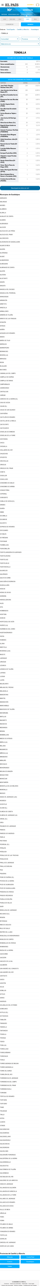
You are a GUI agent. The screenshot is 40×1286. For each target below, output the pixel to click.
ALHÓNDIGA (3, 253)
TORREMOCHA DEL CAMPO (8, 1082)
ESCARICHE (3, 519)
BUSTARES (3, 370)
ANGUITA (2, 286)
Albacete (10, 1257)
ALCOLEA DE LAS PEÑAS (7, 231)
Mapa (36, 14)
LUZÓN (2, 680)
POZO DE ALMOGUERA (7, 884)
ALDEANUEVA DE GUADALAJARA (10, 242)
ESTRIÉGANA (4, 538)
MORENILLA (3, 789)
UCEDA (2, 1118)
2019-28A (12, 19)
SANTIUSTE (3, 976)
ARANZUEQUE (4, 296)
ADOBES (2, 205)
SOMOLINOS (4, 1009)
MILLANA (3, 746)
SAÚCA (2, 979)
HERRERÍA (3, 596)
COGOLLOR (3, 475)
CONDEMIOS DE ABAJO (7, 483)
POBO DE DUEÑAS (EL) (7, 877)
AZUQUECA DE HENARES (7, 333)
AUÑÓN (2, 329)
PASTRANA (3, 841)
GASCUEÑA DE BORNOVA (7, 581)
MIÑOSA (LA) (4, 753)
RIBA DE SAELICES (5, 925)
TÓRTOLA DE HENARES (7, 1096)
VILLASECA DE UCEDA (6, 1206)
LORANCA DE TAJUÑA (6, 669)
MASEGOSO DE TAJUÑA (7, 709)
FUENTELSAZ (4, 559)
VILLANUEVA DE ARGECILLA (8, 1191)
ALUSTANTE (3, 278)
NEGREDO (3, 800)
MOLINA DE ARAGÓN (6, 771)
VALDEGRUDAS (4, 1147)
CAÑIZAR (2, 395)
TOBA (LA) (3, 1045)
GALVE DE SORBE (5, 578)
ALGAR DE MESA (5, 245)
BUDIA (2, 362)
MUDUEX (2, 793)
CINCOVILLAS (4, 461)
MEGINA (2, 731)
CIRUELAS (3, 464)
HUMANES (3, 640)
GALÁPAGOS (4, 574)
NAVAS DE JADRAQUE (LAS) (8, 797)
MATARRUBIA (4, 713)
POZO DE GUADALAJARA (7, 888)
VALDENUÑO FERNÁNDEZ (8, 1155)
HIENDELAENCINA (5, 600)
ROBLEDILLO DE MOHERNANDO (9, 936)
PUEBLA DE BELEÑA (6, 899)
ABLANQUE (3, 202)
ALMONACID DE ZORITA (7, 267)
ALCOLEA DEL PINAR (6, 234)
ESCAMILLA (3, 516)
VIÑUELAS (3, 1213)
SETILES (2, 994)
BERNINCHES (4, 351)
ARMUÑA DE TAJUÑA (6, 315)
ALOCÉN (2, 271)
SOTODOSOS (4, 1016)
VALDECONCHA (4, 1144)
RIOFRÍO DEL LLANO (6, 932)
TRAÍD (2, 1107)
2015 (27, 19)
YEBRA (2, 1220)
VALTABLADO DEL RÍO (6, 1177)
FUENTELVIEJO (4, 563)
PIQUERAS (3, 873)
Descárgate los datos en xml (20, 188)
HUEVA (2, 636)
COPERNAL (3, 494)
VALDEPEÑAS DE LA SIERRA (8, 1158)
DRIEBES (2, 505)
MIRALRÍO (3, 760)
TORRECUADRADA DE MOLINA (9, 1063)
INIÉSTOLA (3, 647)
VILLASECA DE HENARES (7, 1202)
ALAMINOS (3, 209)
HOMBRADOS (4, 611)
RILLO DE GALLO (5, 928)
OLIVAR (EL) (3, 808)
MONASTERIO (4, 775)
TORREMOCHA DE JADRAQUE (9, 1078)
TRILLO (2, 1114)
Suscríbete (30, 4)
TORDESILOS (4, 1056)
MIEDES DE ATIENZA (6, 738)
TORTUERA (3, 1100)
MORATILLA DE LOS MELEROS (9, 786)
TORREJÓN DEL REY (6, 1074)
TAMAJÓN (3, 1020)
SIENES (2, 998)
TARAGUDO (3, 1023)
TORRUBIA (3, 1093)
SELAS (2, 987)
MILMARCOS (4, 749)
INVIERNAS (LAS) (5, 651)
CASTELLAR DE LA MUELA (8, 421)
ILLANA (2, 643)
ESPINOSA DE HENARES (7, 527)
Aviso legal (31, 1283)
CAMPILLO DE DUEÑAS (7, 377)
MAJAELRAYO (4, 684)
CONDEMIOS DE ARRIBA (7, 486)
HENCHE (2, 589)
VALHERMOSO (4, 1173)
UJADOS (2, 1122)
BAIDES (2, 337)
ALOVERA (3, 275)
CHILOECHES (4, 454)
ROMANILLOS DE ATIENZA (8, 943)
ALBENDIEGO (4, 223)
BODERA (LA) (4, 355)
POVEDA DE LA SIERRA (7, 881)
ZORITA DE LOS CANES (7, 1246)
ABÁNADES (3, 198)
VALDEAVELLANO (5, 1136)
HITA (1, 607)
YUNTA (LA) (3, 1235)
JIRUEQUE (3, 662)
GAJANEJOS (4, 570)
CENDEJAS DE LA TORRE (7, 435)
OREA (1, 822)
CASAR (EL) (3, 406)
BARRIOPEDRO (4, 348)
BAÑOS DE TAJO (5, 340)
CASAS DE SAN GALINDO (7, 410)
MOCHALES (3, 764)
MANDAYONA (4, 695)
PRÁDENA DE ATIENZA (7, 892)
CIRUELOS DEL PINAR (6, 468)
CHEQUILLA (3, 446)
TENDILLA (3, 1034)
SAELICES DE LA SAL (6, 961)
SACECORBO (4, 954)
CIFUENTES (3, 457)
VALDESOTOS (4, 1166)
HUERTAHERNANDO (6, 632)
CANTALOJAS (4, 391)
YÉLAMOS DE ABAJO (6, 1224)
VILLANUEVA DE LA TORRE (8, 1195)
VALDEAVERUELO (5, 1140)
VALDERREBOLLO (5, 1162)
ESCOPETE (3, 523)
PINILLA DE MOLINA (6, 866)
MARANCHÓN (4, 702)
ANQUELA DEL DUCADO (7, 289)
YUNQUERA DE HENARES (7, 1231)
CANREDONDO (4, 388)
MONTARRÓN (4, 782)
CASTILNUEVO (4, 428)
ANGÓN (2, 282)
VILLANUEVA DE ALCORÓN (8, 1187)
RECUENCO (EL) (4, 914)
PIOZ (1, 870)
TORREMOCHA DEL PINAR (8, 1085)
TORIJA (2, 1060)
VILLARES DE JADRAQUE (7, 1198)
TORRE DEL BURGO (6, 1071)
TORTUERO (3, 1103)
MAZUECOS (3, 724)
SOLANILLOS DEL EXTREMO (8, 1005)
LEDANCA (3, 665)
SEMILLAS (3, 990)
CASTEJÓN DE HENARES (7, 417)
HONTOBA (3, 614)
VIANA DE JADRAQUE (6, 1184)
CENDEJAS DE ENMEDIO (7, 432)
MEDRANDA (3, 727)
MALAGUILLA (4, 691)
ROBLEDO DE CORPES (7, 939)
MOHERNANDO (4, 768)
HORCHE (2, 618)
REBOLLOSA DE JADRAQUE (8, 910)
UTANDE (2, 1125)
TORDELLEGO (4, 1049)
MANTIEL (3, 698)
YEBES (2, 1217)
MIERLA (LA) (3, 742)
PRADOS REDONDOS (6, 895)
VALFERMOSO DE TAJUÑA (8, 1169)
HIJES (2, 603)
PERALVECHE (4, 859)
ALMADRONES (4, 260)
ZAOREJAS (3, 1239)
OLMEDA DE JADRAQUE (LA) (8, 815)
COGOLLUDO (4, 479)
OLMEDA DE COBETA (6, 811)
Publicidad (24, 1283)
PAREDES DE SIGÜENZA (7, 833)
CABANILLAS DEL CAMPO (8, 373)
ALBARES (3, 220)
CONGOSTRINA (4, 490)
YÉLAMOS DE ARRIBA (6, 1228)
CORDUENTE (4, 497)
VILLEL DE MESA (5, 1209)
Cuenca (9, 1261)
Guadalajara (30, 1261)
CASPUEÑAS (4, 413)
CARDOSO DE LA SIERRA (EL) (9, 399)
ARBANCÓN (3, 300)
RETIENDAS (3, 921)
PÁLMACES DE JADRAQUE (8, 826)
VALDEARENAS (4, 1133)
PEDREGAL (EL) (4, 844)
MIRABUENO (3, 757)
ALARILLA (3, 213)
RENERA (2, 917)
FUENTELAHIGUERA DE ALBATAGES (11, 552)
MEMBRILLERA (4, 735)
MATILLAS (3, 716)
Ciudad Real (30, 1257)
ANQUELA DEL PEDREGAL (8, 293)
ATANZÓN (3, 322)
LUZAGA (2, 676)
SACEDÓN (3, 957)
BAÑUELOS (3, 344)
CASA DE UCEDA (5, 402)
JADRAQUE (3, 658)
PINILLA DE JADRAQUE (7, 862)
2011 (35, 19)
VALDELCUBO (4, 1151)
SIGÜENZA (3, 1001)
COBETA (2, 472)
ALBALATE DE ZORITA (6, 216)
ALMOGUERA (4, 264)
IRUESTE (2, 654)
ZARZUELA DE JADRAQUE (8, 1242)
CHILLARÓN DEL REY (6, 450)
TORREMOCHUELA (5, 1089)
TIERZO (2, 1041)
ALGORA (2, 249)
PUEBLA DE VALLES (6, 903)
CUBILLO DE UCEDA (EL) (7, 501)
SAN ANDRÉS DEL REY (7, 972)
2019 (4, 19)
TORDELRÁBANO (5, 1052)
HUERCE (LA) (4, 625)
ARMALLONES (4, 311)
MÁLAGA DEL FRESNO (6, 687)
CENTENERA (4, 439)
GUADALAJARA (4, 585)
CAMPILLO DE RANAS (6, 380)
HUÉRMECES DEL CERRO (7, 629)
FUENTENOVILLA (5, 567)
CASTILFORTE (4, 424)
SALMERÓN (3, 965)
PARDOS (2, 830)
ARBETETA (3, 304)
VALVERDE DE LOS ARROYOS (9, 1180)
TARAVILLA (3, 1027)
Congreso (9, 24)
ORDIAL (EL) (3, 819)
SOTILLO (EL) (4, 1012)
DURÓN (2, 508)
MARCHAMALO (4, 705)
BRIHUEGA (3, 359)
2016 (20, 19)
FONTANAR (3, 541)
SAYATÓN (3, 983)
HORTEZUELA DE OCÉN (7, 621)
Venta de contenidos (15, 1283)
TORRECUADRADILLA (6, 1067)
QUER (1, 906)
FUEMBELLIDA (4, 545)
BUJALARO (3, 366)
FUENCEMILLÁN (5, 548)
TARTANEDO (4, 1030)
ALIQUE (2, 256)
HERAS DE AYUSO (5, 592)
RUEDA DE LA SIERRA (6, 950)
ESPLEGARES (4, 530)
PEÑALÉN (3, 848)
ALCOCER (3, 227)
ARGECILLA (3, 307)
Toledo (10, 1266)
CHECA (2, 443)
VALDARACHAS (4, 1129)
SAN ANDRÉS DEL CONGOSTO (9, 968)
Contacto (6, 1283)
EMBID (2, 512)
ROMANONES (4, 946)
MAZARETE (3, 720)
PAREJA (2, 837)
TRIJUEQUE (3, 1111)
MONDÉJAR (3, 779)
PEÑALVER (3, 852)
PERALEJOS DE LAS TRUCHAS (9, 855)
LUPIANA (2, 673)
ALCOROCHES (4, 238)
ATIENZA (2, 326)
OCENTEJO (3, 804)
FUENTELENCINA (5, 556)
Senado (30, 24)
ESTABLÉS (3, 534)
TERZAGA (3, 1038)
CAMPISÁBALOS (5, 384)
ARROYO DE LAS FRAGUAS (8, 318)
